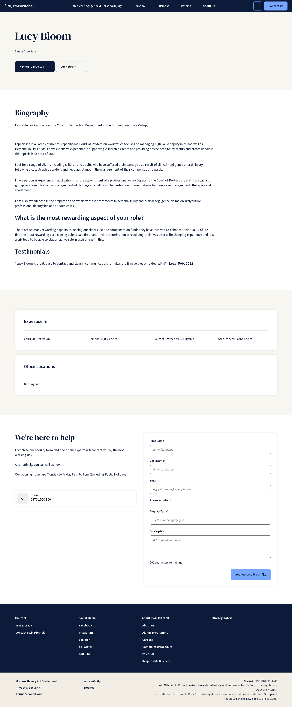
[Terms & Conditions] (43, 694)
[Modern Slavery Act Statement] (43, 681)
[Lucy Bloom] (71, 66)
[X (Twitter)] (107, 646)
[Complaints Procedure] (171, 646)
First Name (158, 441)
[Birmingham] (32, 384)
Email (154, 481)
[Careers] (171, 639)
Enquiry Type (159, 511)
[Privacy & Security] (43, 687)
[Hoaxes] (112, 687)
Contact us (275, 6)
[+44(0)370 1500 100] (35, 66)
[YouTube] (107, 654)
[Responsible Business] (171, 661)
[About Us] (171, 625)
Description (157, 531)
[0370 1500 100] (75, 498)
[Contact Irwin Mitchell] (44, 632)
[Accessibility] (112, 681)
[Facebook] (107, 625)
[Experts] (185, 6)
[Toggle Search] (257, 5)
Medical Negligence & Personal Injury (97, 6)
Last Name (157, 461)
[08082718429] (44, 625)
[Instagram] (107, 632)
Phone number (160, 500)
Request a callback (250, 574)
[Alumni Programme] (171, 632)
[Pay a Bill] (171, 654)
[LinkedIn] (107, 639)
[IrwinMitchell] (19, 6)
